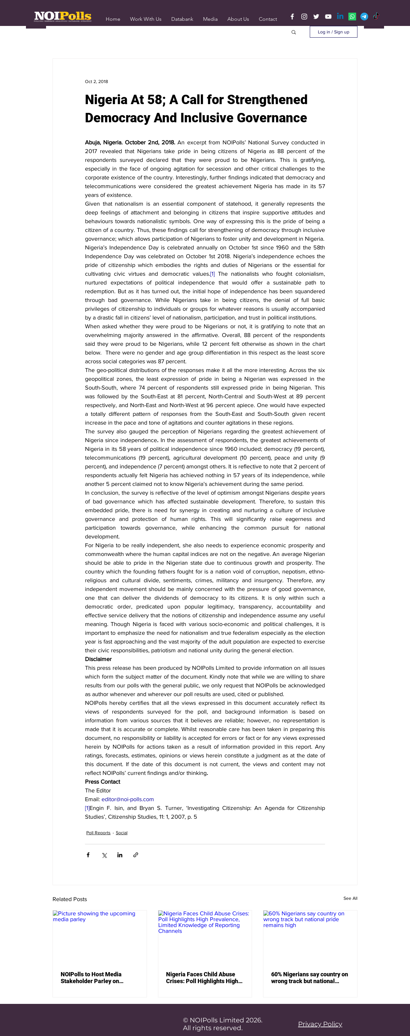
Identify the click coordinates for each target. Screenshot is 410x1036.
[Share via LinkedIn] (120, 855)
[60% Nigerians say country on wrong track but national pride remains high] (310, 936)
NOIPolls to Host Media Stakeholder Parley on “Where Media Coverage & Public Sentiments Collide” (96, 977)
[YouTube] (328, 16)
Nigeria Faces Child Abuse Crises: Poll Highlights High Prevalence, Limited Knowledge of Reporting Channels (202, 977)
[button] (210, 19)
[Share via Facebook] (88, 855)
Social (121, 832)
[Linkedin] (340, 16)
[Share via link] (136, 855)
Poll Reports (98, 832)
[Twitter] (316, 16)
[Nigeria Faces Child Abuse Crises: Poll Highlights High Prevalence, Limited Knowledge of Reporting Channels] (205, 936)
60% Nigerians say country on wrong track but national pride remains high (309, 977)
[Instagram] (304, 16)
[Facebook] (292, 16)
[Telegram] (364, 16)
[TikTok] (376, 16)
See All (350, 898)
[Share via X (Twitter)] (104, 855)
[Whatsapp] (352, 16)
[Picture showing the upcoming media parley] (100, 936)
